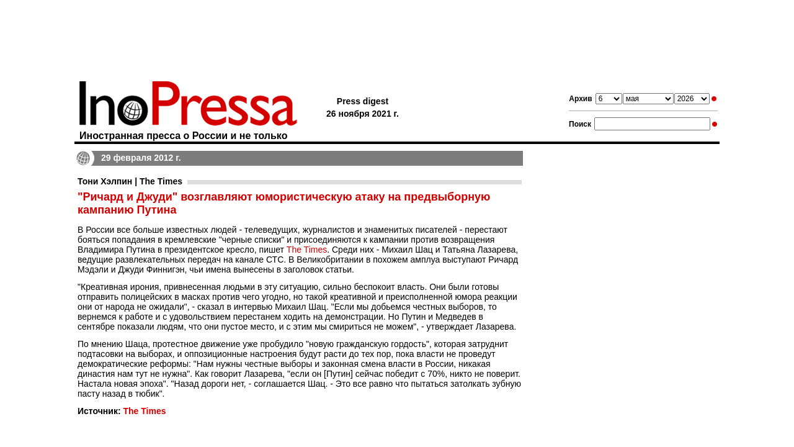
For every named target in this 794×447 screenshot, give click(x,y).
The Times (307, 250)
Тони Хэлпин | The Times (130, 181)
